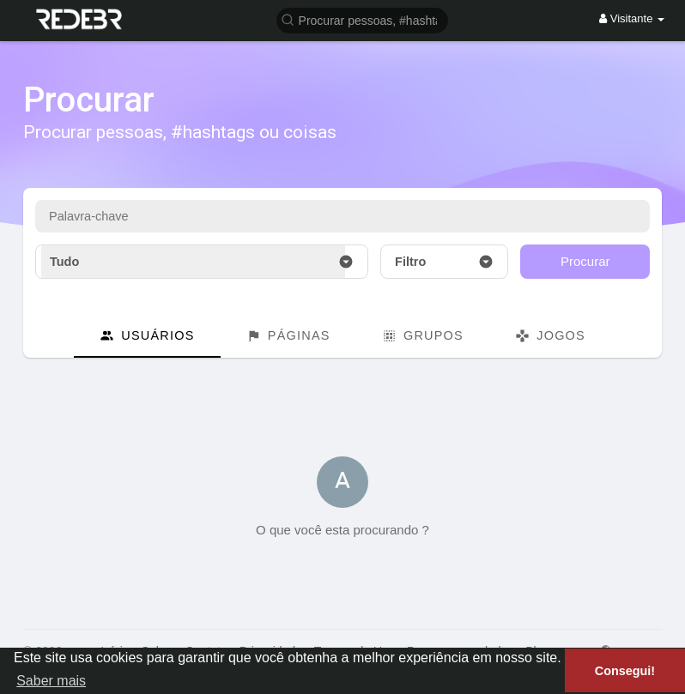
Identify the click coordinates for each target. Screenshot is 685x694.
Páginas (288, 336)
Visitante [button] (631, 18)
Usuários (147, 336)
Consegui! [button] (625, 671)
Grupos (423, 336)
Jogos (550, 336)
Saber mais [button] (51, 680)
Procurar (585, 261)
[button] (362, 19)
